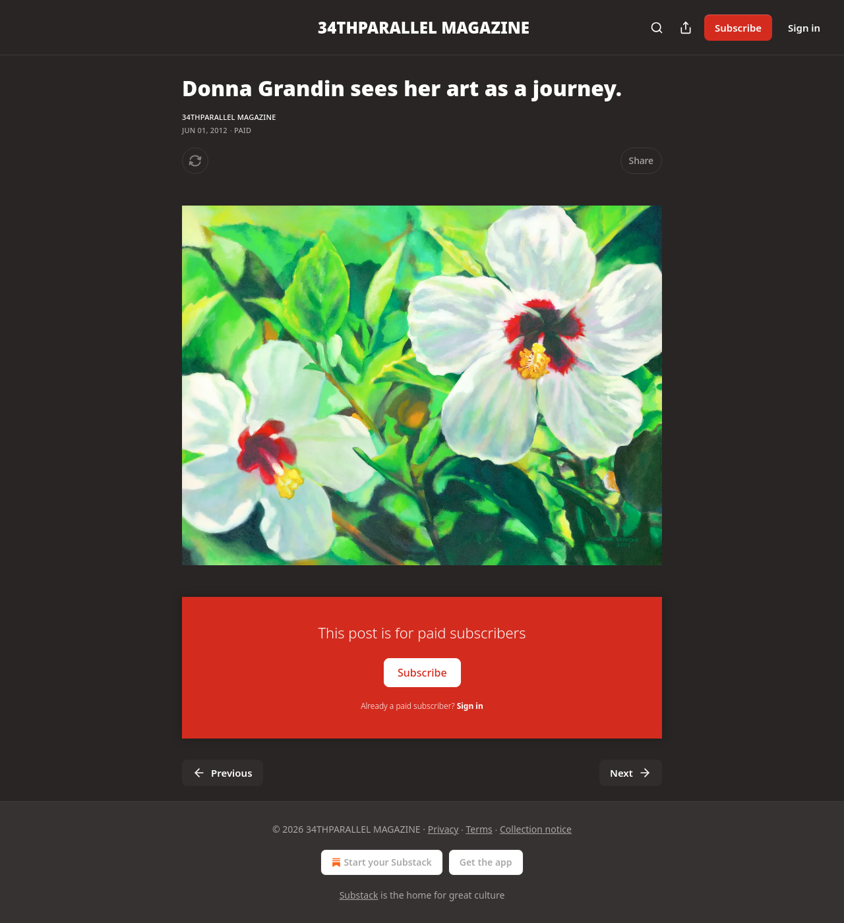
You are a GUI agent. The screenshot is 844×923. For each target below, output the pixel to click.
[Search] (657, 27)
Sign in (804, 27)
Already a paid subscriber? (422, 706)
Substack (359, 895)
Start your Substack (380, 862)
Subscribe (738, 27)
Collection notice (536, 829)
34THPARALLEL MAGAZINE (229, 117)
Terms (479, 829)
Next (630, 772)
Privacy (443, 829)
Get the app (486, 862)
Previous (223, 772)
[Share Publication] (686, 27)
